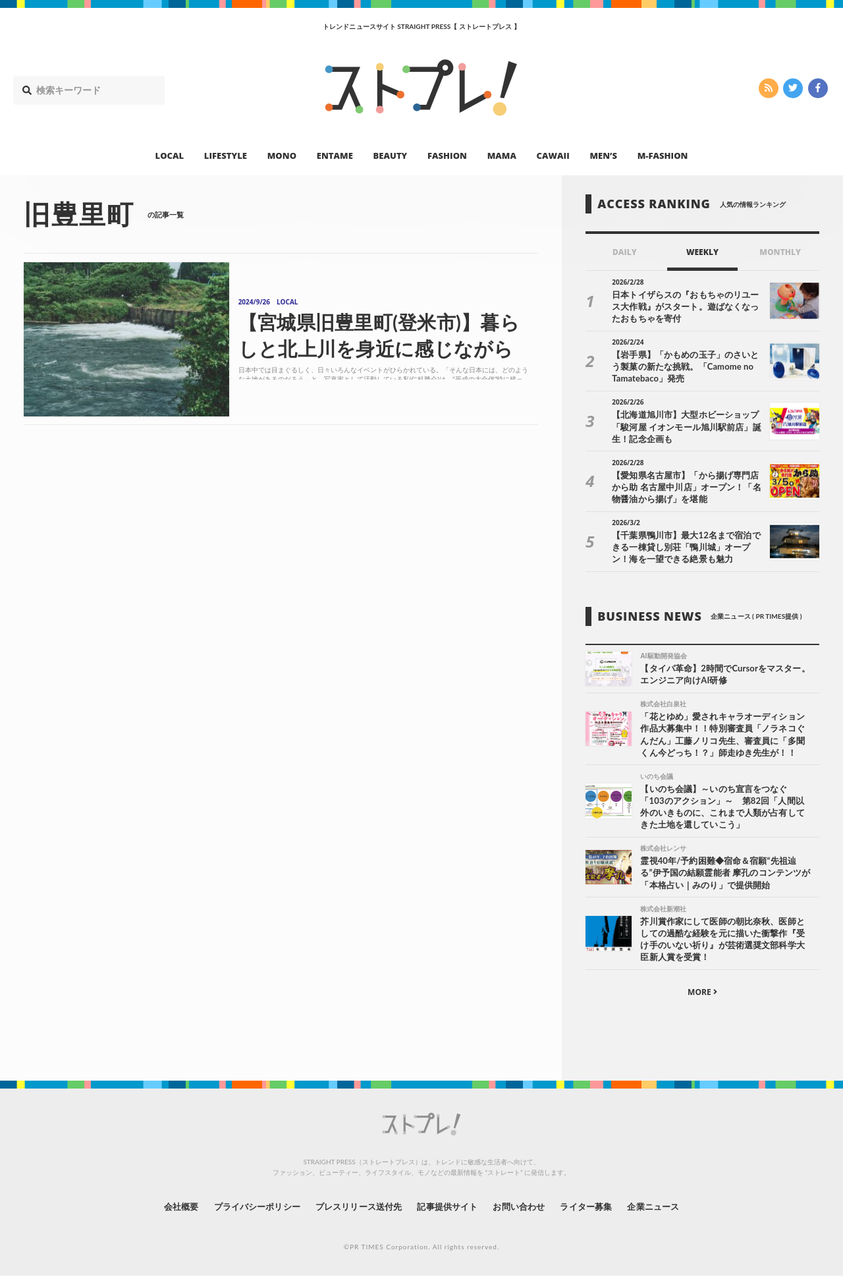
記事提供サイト (449, 1207)
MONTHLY (780, 252)
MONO (281, 155)
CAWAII (553, 155)
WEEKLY (702, 252)
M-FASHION (663, 155)
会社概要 (164, 1207)
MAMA (501, 155)
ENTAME (335, 155)
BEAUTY (390, 155)
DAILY (624, 252)
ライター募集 (597, 1207)
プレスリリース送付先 (354, 1207)
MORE (702, 993)
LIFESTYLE (225, 155)
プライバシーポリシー (246, 1207)
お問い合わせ (525, 1207)
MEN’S (603, 155)
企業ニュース (669, 1207)
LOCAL (169, 155)
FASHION (447, 155)
